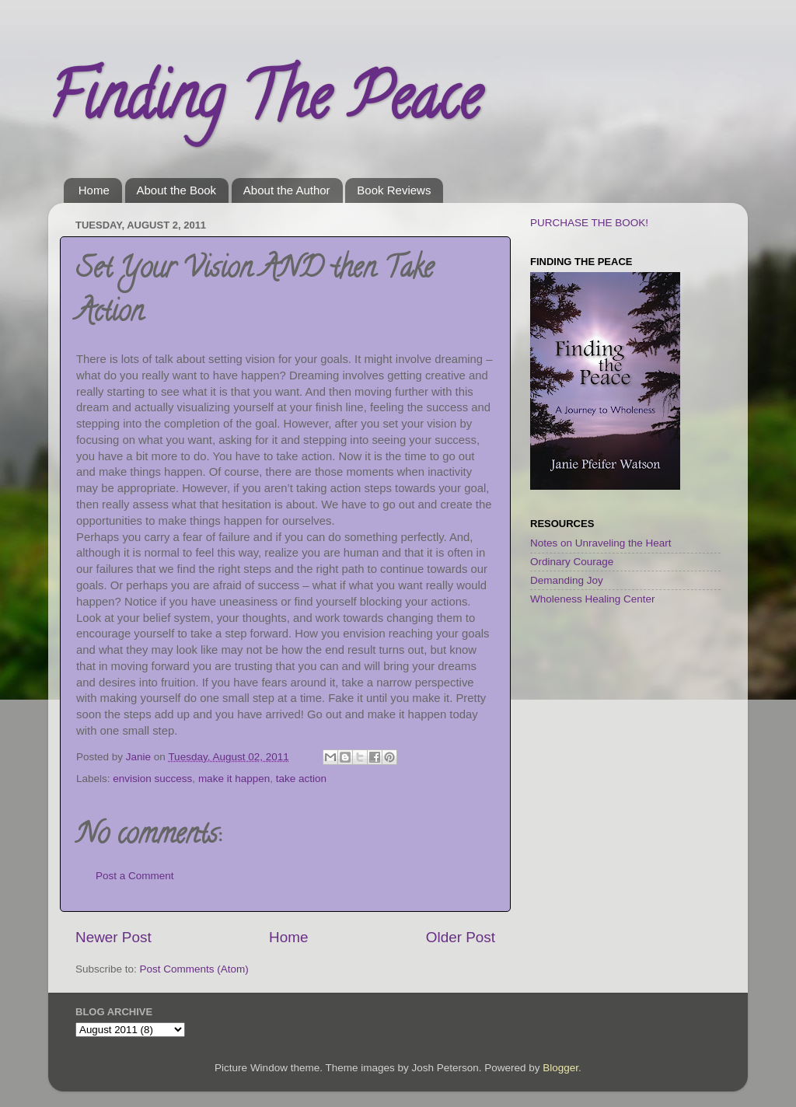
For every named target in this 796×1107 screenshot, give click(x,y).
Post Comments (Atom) (194, 969)
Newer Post (113, 937)
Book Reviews (394, 190)
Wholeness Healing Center (592, 599)
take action (301, 778)
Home (94, 190)
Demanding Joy (566, 580)
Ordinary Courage (571, 561)
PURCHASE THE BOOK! (589, 223)
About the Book (177, 190)
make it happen (234, 778)
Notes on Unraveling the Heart (601, 543)
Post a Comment (135, 876)
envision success (152, 778)
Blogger (560, 1068)
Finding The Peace (264, 104)
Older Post (460, 937)
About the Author (286, 190)
